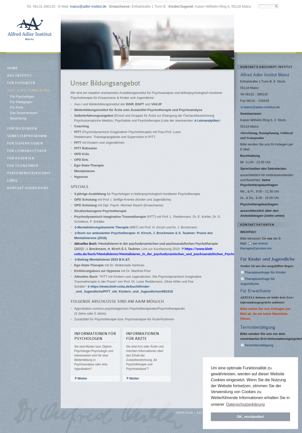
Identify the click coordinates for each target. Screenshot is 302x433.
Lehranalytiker (208, 120)
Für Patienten (21, 83)
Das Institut (19, 75)
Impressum (184, 412)
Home (12, 68)
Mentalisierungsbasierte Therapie (104, 227)
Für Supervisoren (25, 143)
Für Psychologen (22, 96)
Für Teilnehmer (22, 165)
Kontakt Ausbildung (28, 188)
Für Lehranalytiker (27, 151)
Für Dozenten (21, 158)
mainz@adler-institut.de (88, 6)
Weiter (82, 378)
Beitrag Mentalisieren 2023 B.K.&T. (111, 259)
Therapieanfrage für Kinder (265, 272)
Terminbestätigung (259, 345)
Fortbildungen (22, 128)
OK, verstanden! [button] (250, 417)
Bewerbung (18, 118)
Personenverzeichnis (29, 173)
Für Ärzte (16, 107)
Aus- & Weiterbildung (28, 90)
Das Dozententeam (24, 113)
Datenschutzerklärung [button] (245, 404)
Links (12, 180)
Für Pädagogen (21, 102)
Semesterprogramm (27, 136)
